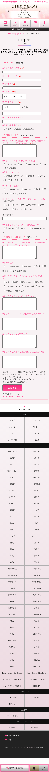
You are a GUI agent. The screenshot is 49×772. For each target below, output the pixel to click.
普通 (37, 192)
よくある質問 (12, 454)
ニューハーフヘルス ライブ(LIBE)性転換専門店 (24, 761)
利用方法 (12, 718)
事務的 (8, 295)
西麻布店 (37, 505)
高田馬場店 (37, 492)
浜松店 (12, 576)
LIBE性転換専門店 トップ (17, 34)
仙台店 (12, 479)
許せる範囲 (32, 167)
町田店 (36, 511)
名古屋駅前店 (12, 583)
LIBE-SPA (36, 700)
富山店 (36, 557)
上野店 (12, 498)
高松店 (12, 648)
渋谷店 (12, 492)
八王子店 (12, 511)
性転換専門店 (36, 628)
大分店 (36, 661)
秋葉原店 (12, 518)
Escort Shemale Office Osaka (12, 693)
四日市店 (37, 589)
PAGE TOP (24, 422)
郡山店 (36, 479)
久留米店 (12, 661)
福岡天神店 (12, 654)
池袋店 (36, 518)
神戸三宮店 (37, 609)
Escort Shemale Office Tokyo (36, 687)
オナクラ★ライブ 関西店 (12, 700)
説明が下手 (28, 291)
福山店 (36, 635)
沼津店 (36, 576)
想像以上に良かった (14, 178)
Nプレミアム (36, 550)
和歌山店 (12, 628)
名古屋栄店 (37, 583)
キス (15, 207)
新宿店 (36, 485)
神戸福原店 (12, 609)
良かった (27, 192)
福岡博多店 (37, 648)
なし (7, 207)
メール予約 (12, 712)
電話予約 (37, 712)
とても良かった (12, 192)
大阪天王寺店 (36, 602)
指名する (9, 231)
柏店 (36, 537)
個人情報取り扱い (36, 741)
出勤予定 (12, 441)
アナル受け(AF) (28, 207)
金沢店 (12, 563)
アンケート (37, 441)
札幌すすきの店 (12, 466)
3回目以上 (28, 129)
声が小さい (26, 287)
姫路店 (12, 615)
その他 (28, 212)
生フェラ (17, 212)
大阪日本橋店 (36, 596)
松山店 (36, 641)
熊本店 (12, 667)
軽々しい (19, 295)
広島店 (12, 641)
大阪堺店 (12, 602)
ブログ (12, 447)
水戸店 (12, 531)
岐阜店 (12, 570)
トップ (12, 434)
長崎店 (36, 667)
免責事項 (12, 741)
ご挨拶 (36, 454)
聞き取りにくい (12, 291)
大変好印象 (10, 167)
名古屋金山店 (12, 589)
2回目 (17, 129)
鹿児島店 (37, 674)
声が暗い (39, 287)
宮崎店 (12, 674)
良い (21, 167)
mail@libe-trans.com (13, 410)
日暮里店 (37, 498)
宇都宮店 (12, 550)
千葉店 (12, 537)
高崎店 (36, 544)
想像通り (31, 178)
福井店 (36, 563)
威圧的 (40, 291)
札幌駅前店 (37, 466)
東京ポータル (12, 485)
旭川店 (36, 472)
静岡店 (36, 570)
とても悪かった (18, 196)
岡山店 (12, 635)
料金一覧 (37, 434)
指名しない (22, 231)
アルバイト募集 (12, 730)
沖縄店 (12, 680)
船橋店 (12, 544)
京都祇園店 (37, 615)
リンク (36, 447)
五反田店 (12, 505)
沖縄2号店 (36, 680)
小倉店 (36, 654)
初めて (8, 129)
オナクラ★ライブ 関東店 (37, 693)
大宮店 (36, 531)
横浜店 (12, 524)
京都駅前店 (12, 622)
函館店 (12, 472)
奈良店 (36, 622)
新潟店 (12, 557)
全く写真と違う (16, 183)
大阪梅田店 (12, 596)
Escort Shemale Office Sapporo (12, 687)
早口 (15, 287)
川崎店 (36, 524)
